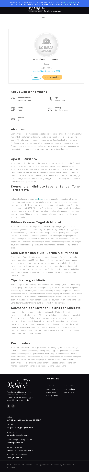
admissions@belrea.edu (18, 435)
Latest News (51, 392)
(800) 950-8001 (26, 428)
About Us (50, 386)
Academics (68, 386)
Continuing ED (52, 389)
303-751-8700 (69, 3)
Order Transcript (71, 392)
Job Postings (69, 389)
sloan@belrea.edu (15, 458)
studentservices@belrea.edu (20, 450)
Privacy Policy (52, 396)
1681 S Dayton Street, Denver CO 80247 (24, 420)
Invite (36, 77)
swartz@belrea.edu (15, 443)
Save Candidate (52, 77)
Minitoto (38, 199)
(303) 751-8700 (13, 428)
